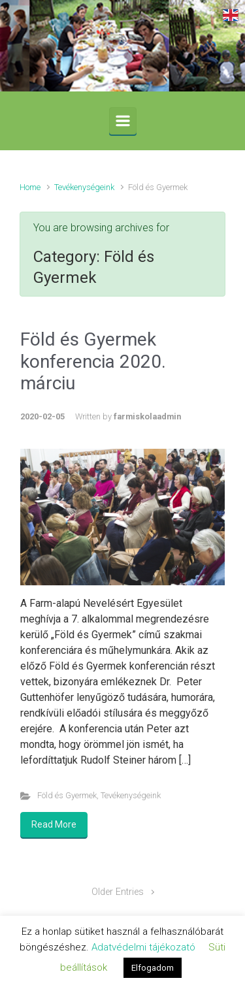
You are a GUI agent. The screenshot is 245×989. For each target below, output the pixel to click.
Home (30, 187)
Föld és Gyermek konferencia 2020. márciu (93, 361)
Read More (53, 824)
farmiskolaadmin (147, 416)
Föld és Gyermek (67, 795)
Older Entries (117, 892)
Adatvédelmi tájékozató (143, 947)
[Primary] (123, 121)
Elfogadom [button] (152, 968)
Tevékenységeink (84, 187)
